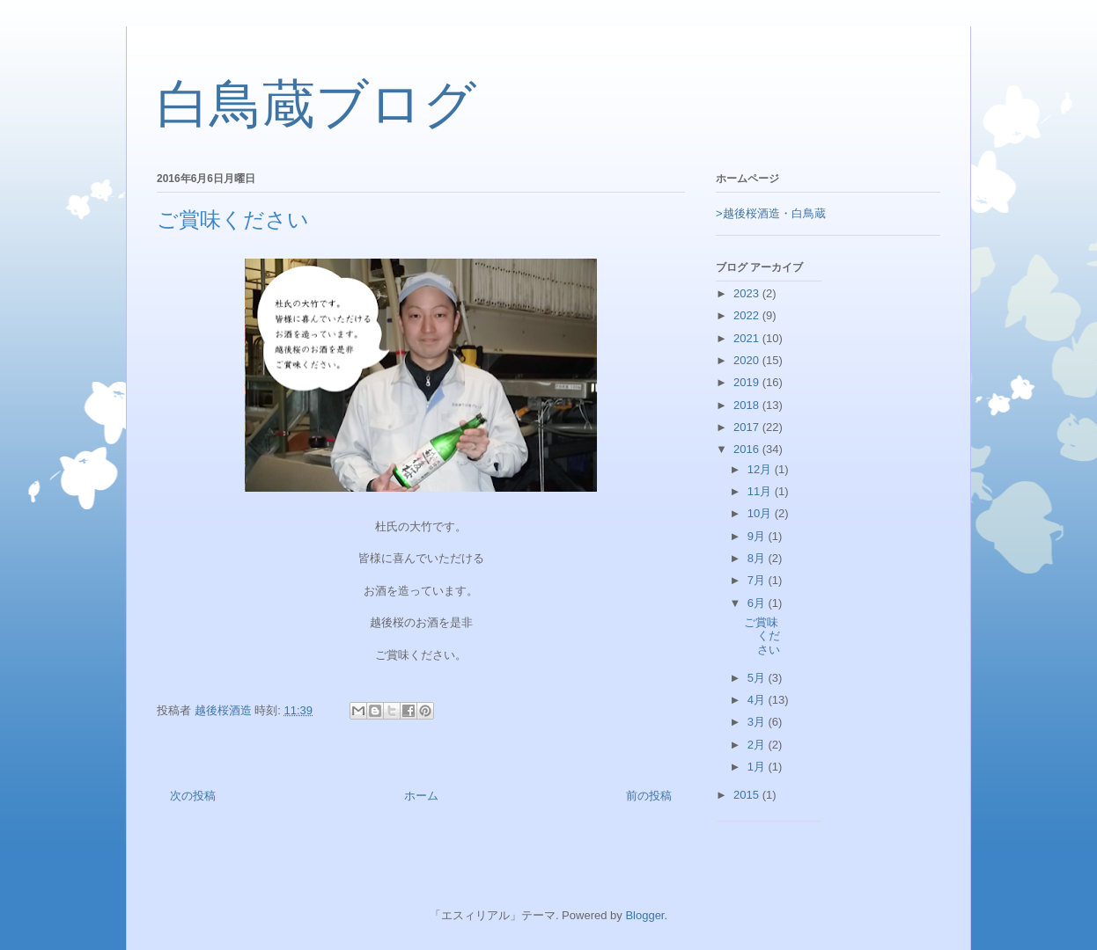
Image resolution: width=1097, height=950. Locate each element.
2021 (747, 338)
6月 (758, 603)
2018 (747, 405)
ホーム (421, 795)
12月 (761, 469)
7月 (758, 580)
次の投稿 (193, 795)
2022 (747, 315)
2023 (747, 293)
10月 (761, 513)
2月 (758, 744)
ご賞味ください (762, 636)
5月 (758, 677)
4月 (758, 699)
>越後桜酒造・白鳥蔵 (771, 213)
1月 (758, 766)
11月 (761, 491)
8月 (758, 558)
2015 (747, 794)
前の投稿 (649, 795)
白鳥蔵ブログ (316, 105)
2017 (747, 427)
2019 (747, 382)
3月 (758, 721)
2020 (747, 360)
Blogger (644, 915)
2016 (747, 449)
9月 (758, 536)
